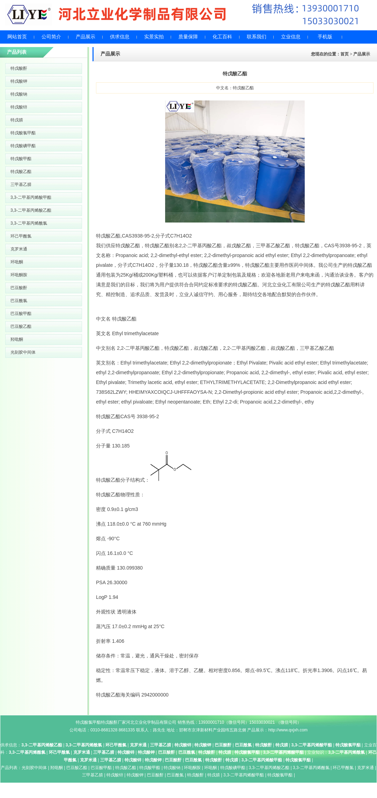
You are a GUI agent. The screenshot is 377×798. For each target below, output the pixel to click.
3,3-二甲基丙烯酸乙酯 (30, 210)
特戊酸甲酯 (20, 158)
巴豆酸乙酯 (20, 326)
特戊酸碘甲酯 (23, 145)
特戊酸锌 (18, 107)
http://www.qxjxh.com (288, 730)
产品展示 (85, 36)
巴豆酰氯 (18, 300)
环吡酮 (16, 261)
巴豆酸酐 (18, 287)
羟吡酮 (16, 339)
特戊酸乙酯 (20, 171)
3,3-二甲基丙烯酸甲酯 (30, 197)
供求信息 (120, 36)
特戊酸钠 (18, 94)
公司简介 (51, 36)
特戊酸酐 (18, 68)
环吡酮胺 (18, 274)
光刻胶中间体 (23, 352)
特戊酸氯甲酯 (23, 132)
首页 (344, 54)
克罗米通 (18, 249)
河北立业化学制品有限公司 (151, 722)
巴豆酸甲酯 (20, 313)
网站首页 (17, 36)
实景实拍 (154, 36)
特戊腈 (16, 120)
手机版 (325, 36)
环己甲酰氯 (20, 236)
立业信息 (291, 36)
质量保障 (188, 36)
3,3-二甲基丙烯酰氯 (28, 223)
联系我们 (256, 36)
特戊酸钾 (18, 81)
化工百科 (222, 36)
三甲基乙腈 (20, 184)
